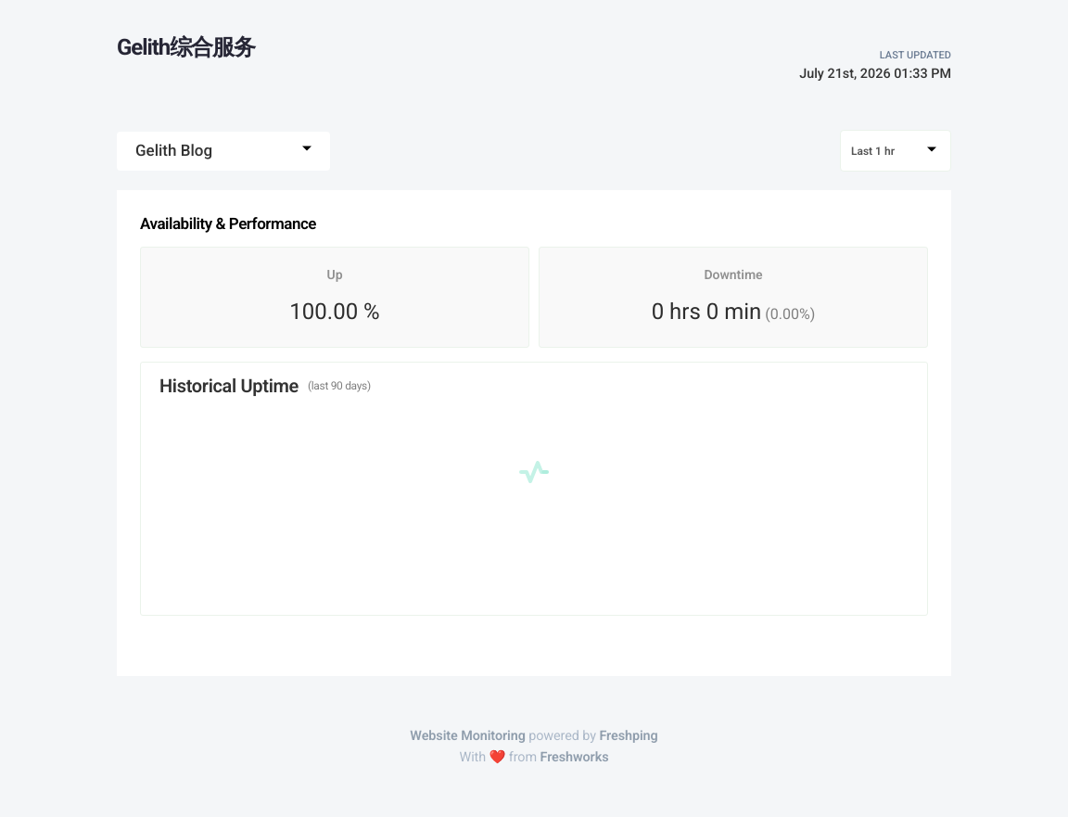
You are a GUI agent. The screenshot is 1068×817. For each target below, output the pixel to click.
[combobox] (223, 151)
